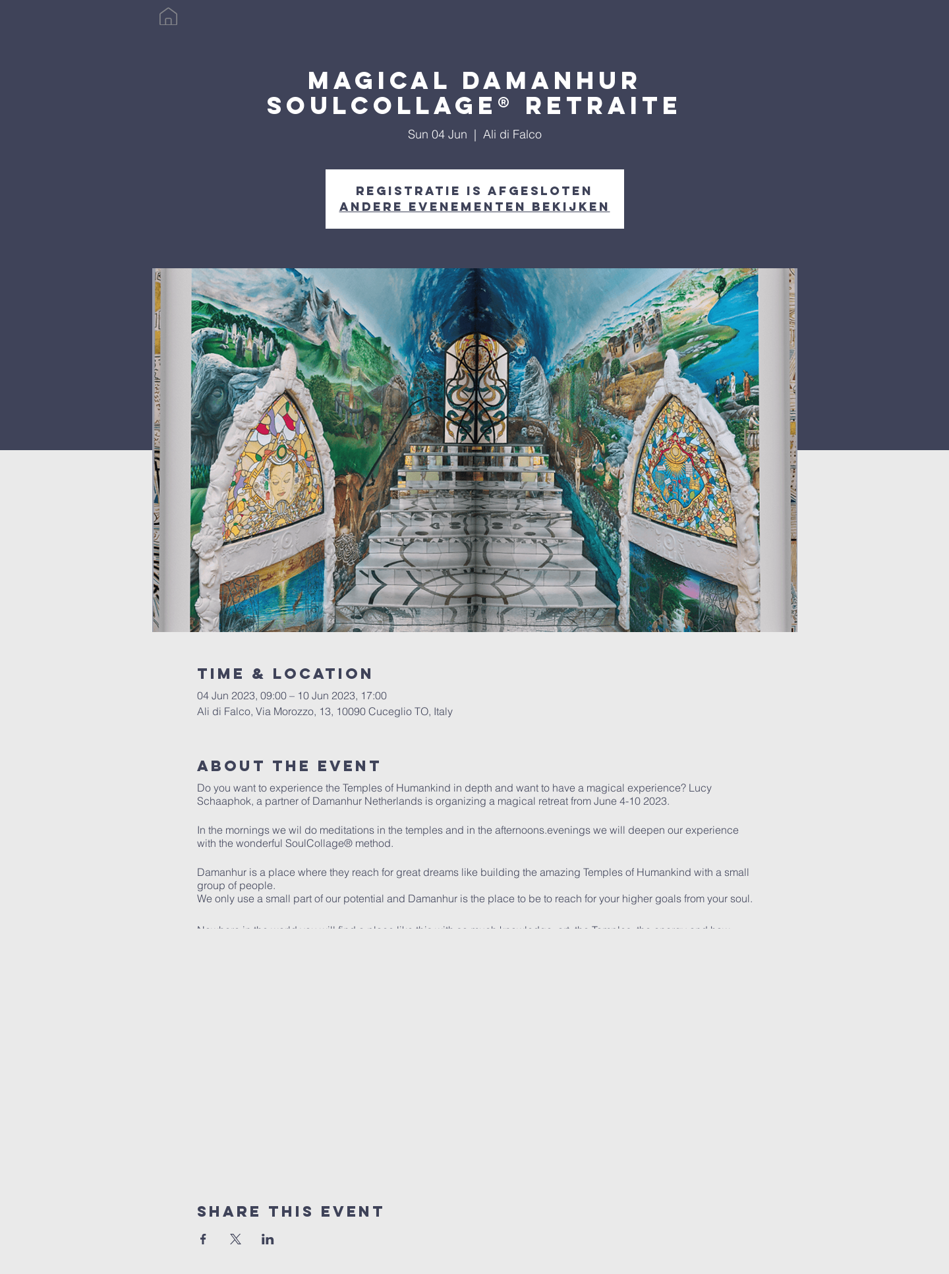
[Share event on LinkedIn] (268, 1239)
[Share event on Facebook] (203, 1239)
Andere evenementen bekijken (474, 206)
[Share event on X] (235, 1239)
